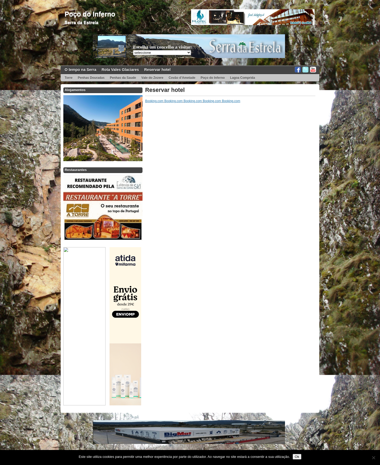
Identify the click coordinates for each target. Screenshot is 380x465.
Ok (297, 457)
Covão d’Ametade (182, 78)
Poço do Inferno (90, 14)
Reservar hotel (157, 70)
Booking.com (154, 101)
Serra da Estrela (81, 22)
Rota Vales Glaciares (120, 70)
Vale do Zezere (152, 78)
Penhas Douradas (91, 78)
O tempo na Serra (80, 70)
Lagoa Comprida (242, 78)
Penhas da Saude (123, 78)
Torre (69, 78)
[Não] (373, 457)
